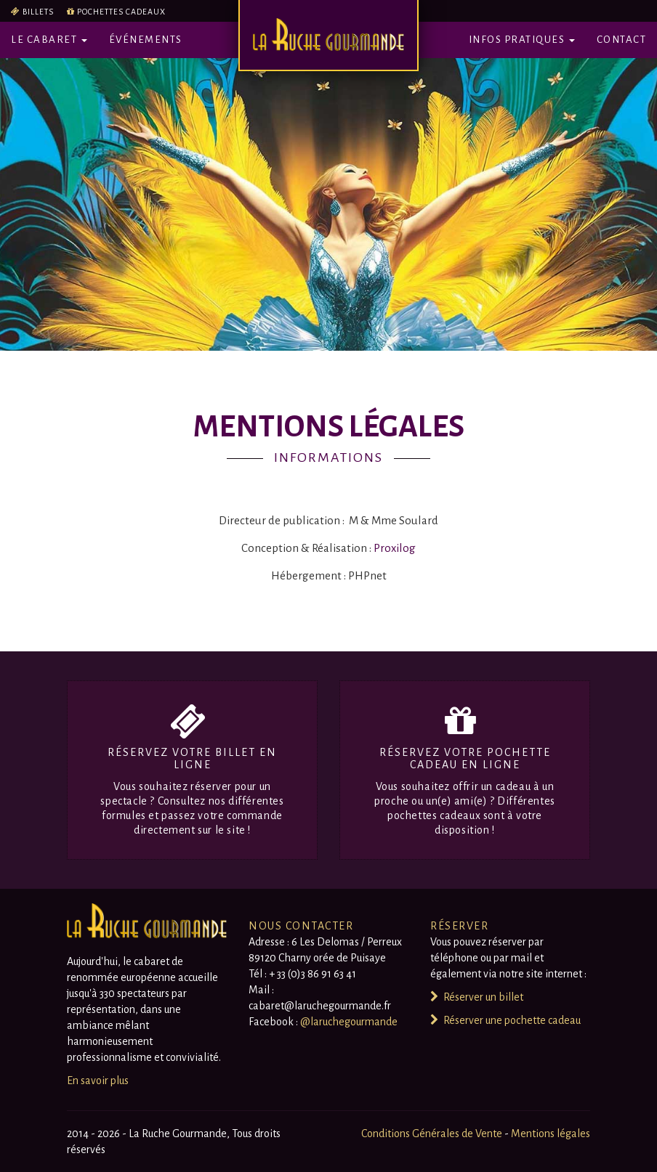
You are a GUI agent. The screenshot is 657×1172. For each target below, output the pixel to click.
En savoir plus (98, 1080)
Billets (38, 11)
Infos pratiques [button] (522, 39)
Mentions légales (550, 1133)
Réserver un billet (476, 997)
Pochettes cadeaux (121, 11)
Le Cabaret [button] (49, 39)
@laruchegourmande (349, 1021)
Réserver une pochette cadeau (505, 1020)
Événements (145, 39)
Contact (622, 39)
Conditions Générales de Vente (432, 1133)
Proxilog (395, 548)
